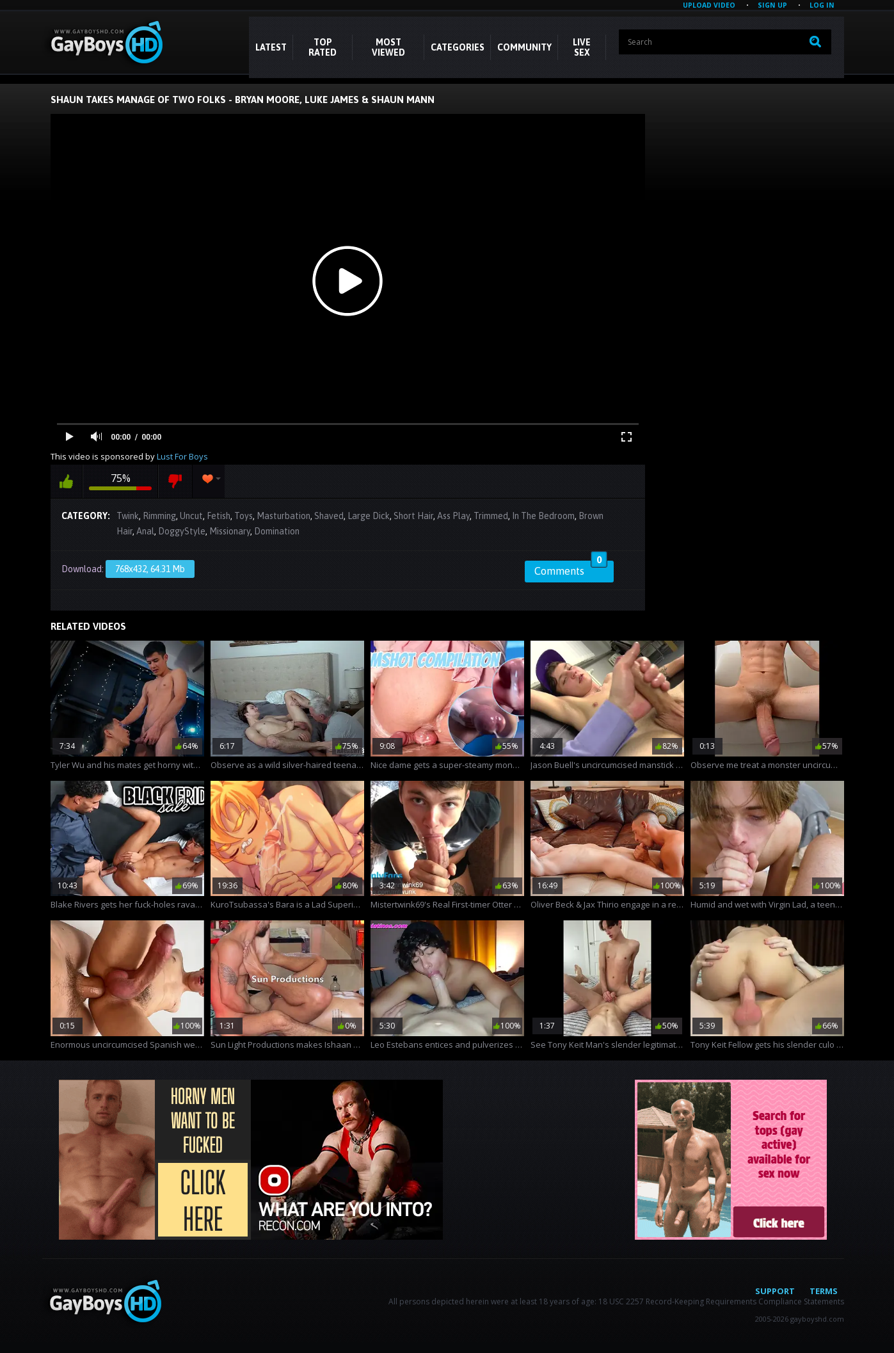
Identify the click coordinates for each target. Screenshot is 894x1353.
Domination (276, 531)
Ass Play (453, 516)
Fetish (218, 516)
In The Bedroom (543, 516)
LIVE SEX (582, 47)
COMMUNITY (524, 47)
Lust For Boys (182, 456)
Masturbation (283, 516)
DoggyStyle (181, 531)
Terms (824, 1291)
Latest (271, 47)
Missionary (229, 531)
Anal (145, 531)
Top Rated (322, 47)
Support (775, 1291)
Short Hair (413, 516)
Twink (127, 516)
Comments (570, 569)
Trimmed (491, 516)
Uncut (191, 516)
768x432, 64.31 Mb (150, 569)
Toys (243, 516)
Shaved (329, 516)
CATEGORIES (457, 47)
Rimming (159, 516)
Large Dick (368, 516)
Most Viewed (388, 47)
